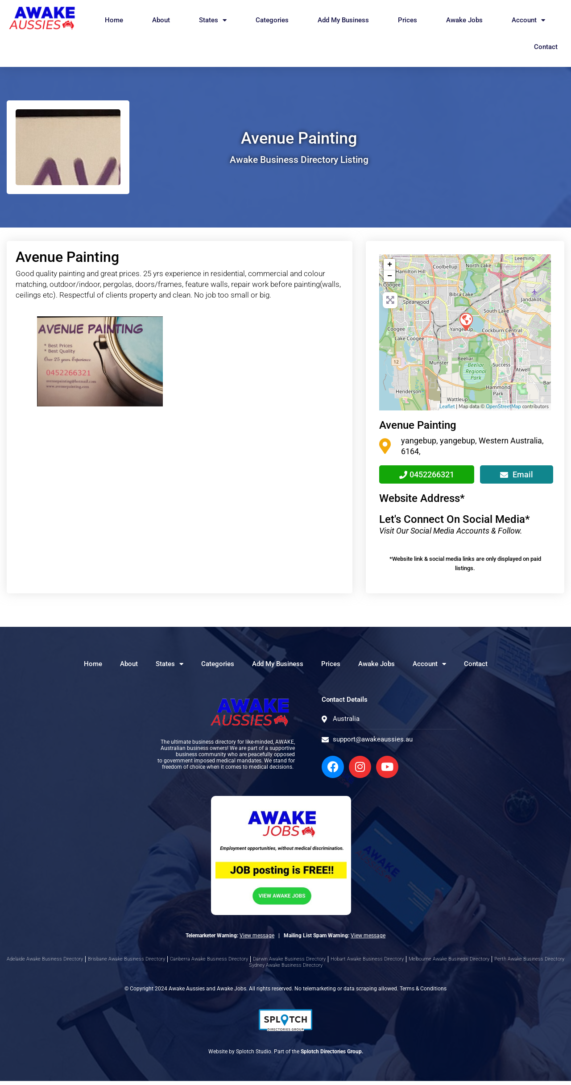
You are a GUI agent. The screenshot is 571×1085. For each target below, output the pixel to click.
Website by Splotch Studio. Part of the (285, 1055)
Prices (407, 20)
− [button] (389, 276)
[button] (32, 361)
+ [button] (389, 264)
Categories (272, 20)
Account (528, 20)
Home (114, 20)
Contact (546, 47)
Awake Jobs (464, 20)
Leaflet (447, 406)
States (213, 20)
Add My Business (343, 20)
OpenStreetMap (503, 406)
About (161, 20)
